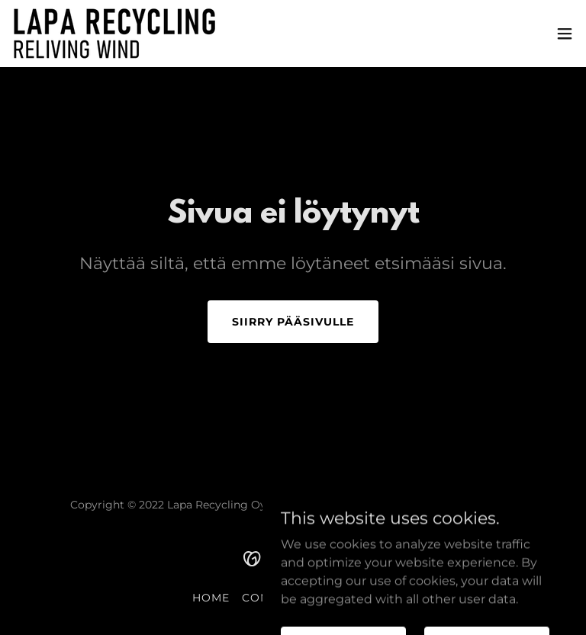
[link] (115, 33)
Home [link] (211, 598)
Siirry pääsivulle (293, 322)
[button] (564, 33)
